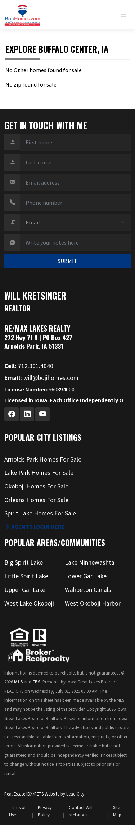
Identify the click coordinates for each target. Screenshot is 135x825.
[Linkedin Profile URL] (27, 414)
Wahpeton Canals (88, 590)
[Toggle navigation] (125, 15)
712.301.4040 (28, 366)
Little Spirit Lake (26, 576)
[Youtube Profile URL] (42, 414)
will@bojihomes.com (41, 378)
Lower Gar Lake (86, 576)
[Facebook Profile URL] (11, 414)
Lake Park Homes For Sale (38, 473)
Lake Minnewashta (89, 562)
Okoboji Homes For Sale (36, 486)
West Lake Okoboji (29, 603)
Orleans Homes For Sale (36, 500)
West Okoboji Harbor (93, 603)
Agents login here (34, 526)
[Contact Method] (75, 222)
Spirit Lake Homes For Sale (40, 513)
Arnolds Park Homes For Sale (42, 459)
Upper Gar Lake (24, 590)
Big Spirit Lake (23, 562)
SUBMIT (67, 260)
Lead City (75, 794)
